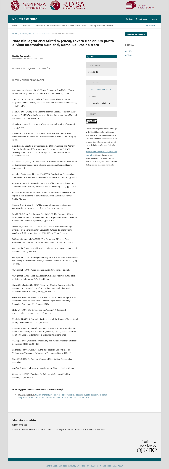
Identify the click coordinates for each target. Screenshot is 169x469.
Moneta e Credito (24, 19)
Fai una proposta (136, 34)
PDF (91, 57)
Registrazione (142, 19)
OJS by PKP (118, 466)
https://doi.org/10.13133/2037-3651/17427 (34, 68)
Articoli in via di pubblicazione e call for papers (60, 26)
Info (14, 26)
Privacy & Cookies (77, 466)
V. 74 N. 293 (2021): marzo (39, 34)
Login (154, 19)
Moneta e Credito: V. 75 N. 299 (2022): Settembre (67, 397)
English (128, 51)
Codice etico (105, 466)
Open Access (92, 466)
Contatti (129, 19)
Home (15, 34)
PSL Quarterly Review (101, 26)
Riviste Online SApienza (56, 466)
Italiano (128, 55)
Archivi (26, 26)
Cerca (150, 26)
